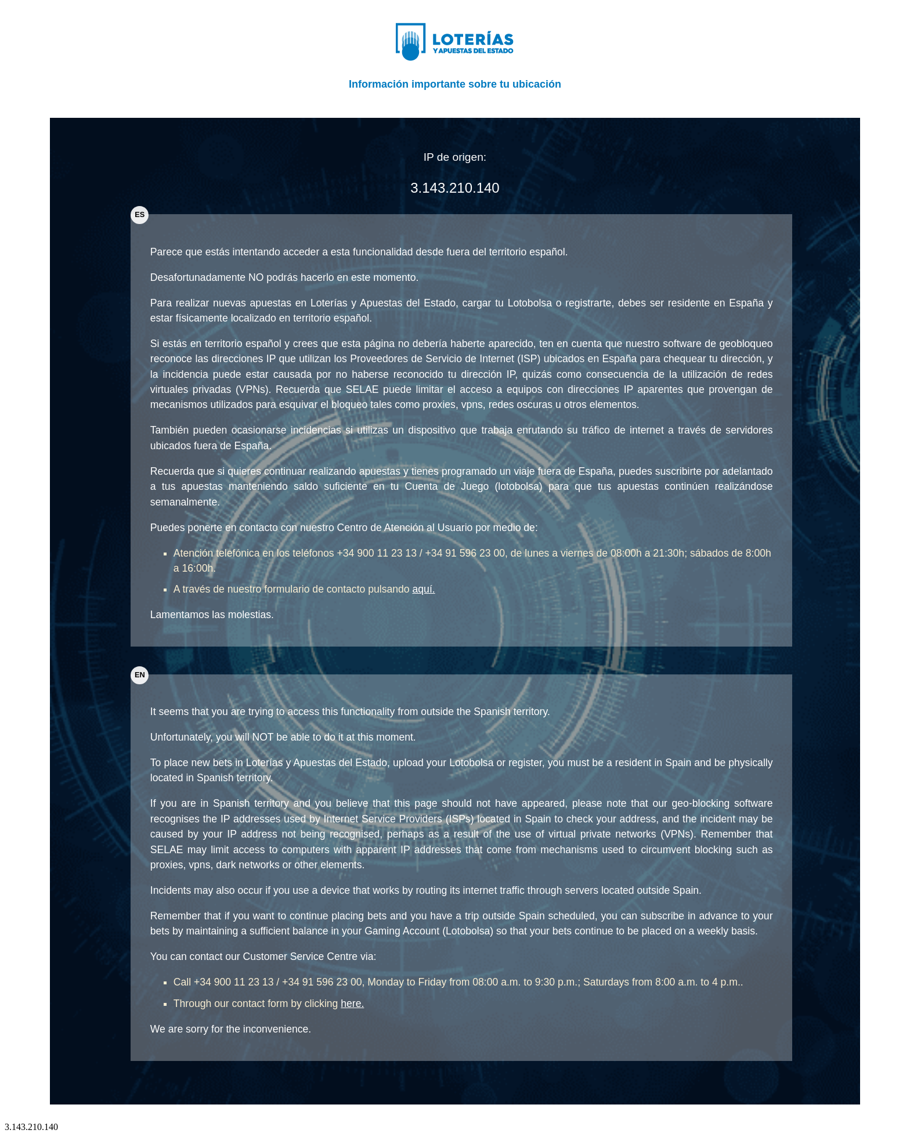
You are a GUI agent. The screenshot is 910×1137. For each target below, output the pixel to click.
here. (352, 1003)
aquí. (424, 589)
